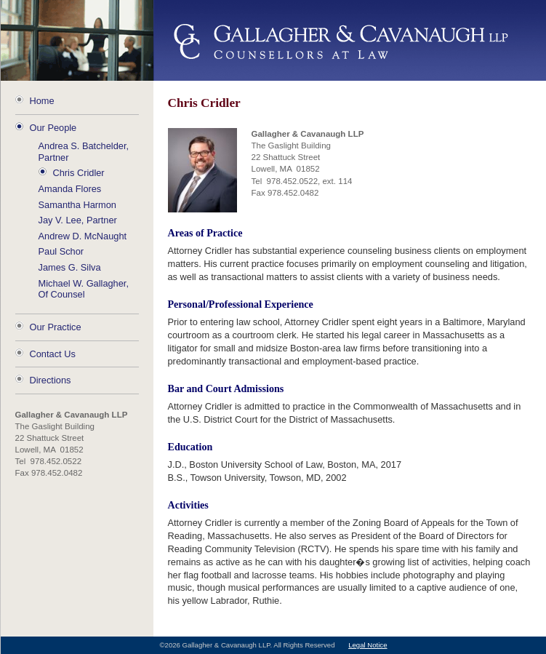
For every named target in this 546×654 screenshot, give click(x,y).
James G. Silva (70, 267)
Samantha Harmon (77, 204)
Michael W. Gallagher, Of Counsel (84, 289)
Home (42, 100)
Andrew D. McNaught (83, 236)
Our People (53, 127)
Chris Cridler (79, 172)
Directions (50, 380)
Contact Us (53, 353)
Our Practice (55, 327)
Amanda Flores (70, 188)
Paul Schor (61, 251)
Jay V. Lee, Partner (78, 220)
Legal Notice (367, 645)
